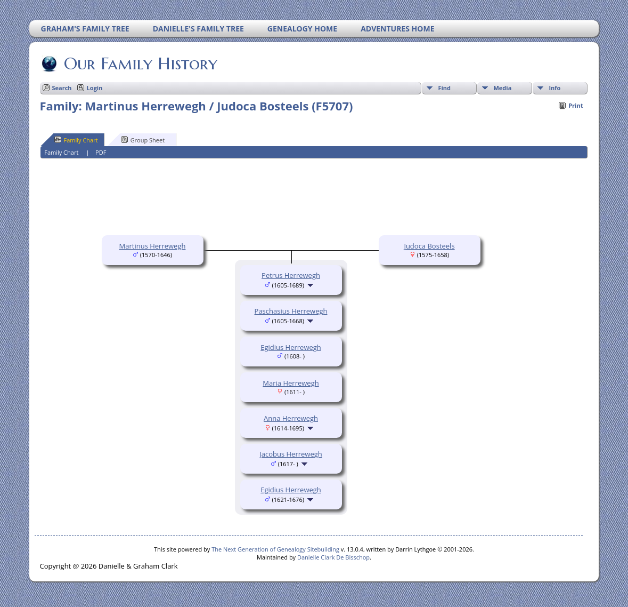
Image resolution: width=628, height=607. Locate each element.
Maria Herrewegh (291, 383)
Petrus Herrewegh (291, 275)
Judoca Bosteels (429, 246)
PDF (100, 152)
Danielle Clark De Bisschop (333, 557)
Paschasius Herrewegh (291, 311)
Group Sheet (143, 139)
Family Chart (76, 139)
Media (502, 88)
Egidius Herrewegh (290, 347)
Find (444, 88)
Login (95, 88)
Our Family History (139, 63)
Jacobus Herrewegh (290, 454)
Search (62, 88)
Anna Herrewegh (291, 418)
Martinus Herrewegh (152, 246)
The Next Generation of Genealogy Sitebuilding (275, 549)
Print (575, 105)
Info (554, 88)
